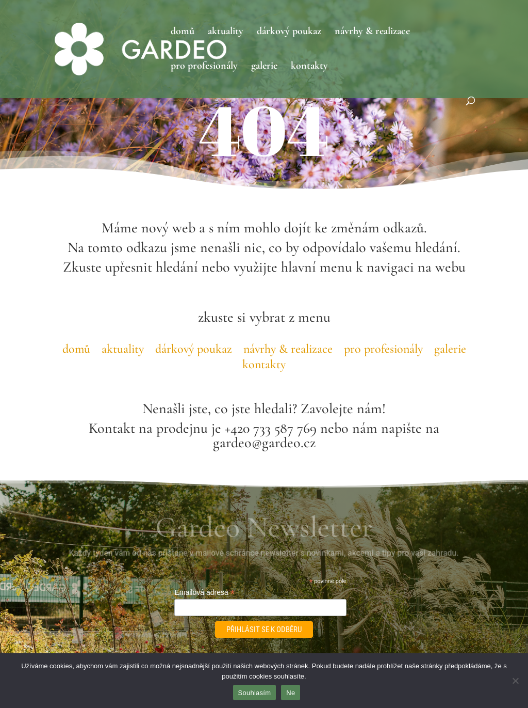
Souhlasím (254, 693)
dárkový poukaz (289, 32)
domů (182, 32)
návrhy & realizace (372, 32)
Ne (290, 693)
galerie (264, 67)
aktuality (225, 32)
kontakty (309, 67)
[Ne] (515, 680)
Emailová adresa (204, 592)
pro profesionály (204, 67)
